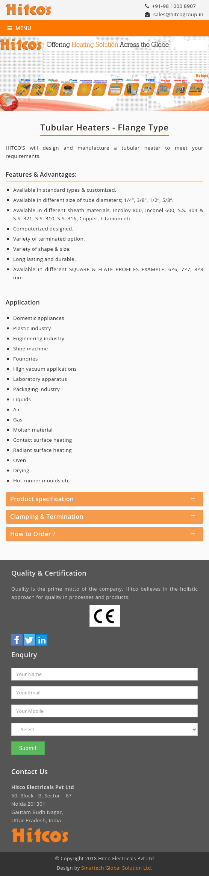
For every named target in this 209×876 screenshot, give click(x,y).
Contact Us (29, 771)
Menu (19, 28)
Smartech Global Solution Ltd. (116, 867)
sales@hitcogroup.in (174, 14)
